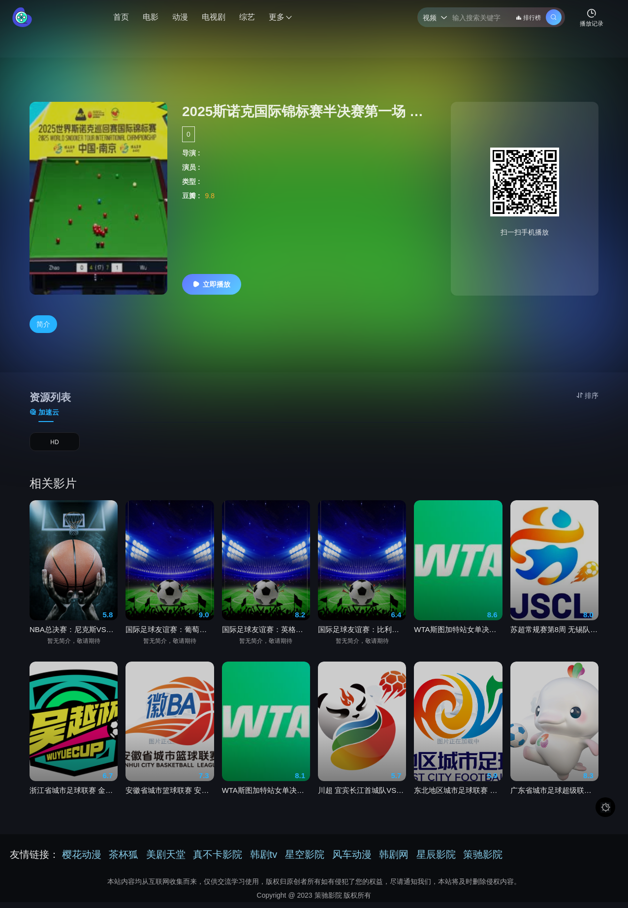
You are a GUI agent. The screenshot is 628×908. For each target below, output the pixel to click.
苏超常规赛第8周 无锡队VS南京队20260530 (554, 639)
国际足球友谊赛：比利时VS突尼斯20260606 (362, 639)
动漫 (180, 17)
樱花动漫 (81, 860)
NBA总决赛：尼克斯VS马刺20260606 (74, 639)
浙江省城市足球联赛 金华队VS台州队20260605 (74, 799)
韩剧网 (393, 860)
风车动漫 (352, 860)
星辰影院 (436, 860)
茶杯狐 (123, 860)
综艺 (247, 17)
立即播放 (211, 284)
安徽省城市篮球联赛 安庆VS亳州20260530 (170, 799)
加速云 (44, 413)
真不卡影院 (217, 860)
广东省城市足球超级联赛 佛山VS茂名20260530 (554, 799)
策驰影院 (482, 860)
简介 (43, 325)
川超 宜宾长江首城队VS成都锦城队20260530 (362, 799)
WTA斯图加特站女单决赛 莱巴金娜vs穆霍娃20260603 (458, 639)
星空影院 (304, 860)
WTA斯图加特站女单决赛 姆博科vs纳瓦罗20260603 (266, 799)
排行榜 (528, 17)
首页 (121, 17)
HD (55, 446)
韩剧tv (264, 860)
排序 (587, 395)
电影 (150, 17)
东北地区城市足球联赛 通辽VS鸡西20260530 (458, 799)
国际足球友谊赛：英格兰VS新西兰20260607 (266, 639)
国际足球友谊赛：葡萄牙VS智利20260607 (170, 639)
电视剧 (213, 17)
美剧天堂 (166, 860)
